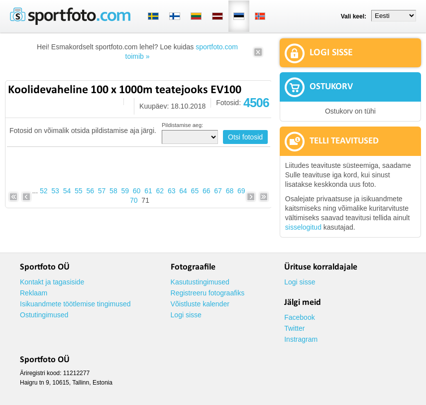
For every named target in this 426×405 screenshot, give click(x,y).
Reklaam (33, 293)
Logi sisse (186, 315)
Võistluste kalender (200, 304)
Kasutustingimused (200, 282)
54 (67, 191)
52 (44, 191)
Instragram (301, 339)
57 (102, 191)
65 (195, 191)
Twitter (294, 328)
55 (79, 191)
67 (218, 191)
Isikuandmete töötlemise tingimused (75, 304)
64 (183, 191)
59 (125, 191)
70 (134, 200)
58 (113, 191)
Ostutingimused (44, 315)
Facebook (299, 317)
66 (207, 191)
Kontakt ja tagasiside (52, 282)
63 (172, 191)
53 (55, 191)
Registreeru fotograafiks (208, 293)
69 (241, 191)
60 (137, 191)
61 (148, 191)
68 (230, 191)
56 (90, 191)
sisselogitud (303, 227)
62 (160, 191)
